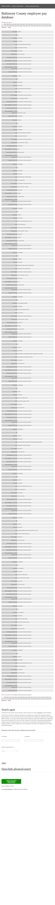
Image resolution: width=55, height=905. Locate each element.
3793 (45, 25)
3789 (34, 25)
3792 (42, 25)
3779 (8, 25)
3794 (48, 25)
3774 (44, 24)
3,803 (9, 27)
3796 (3, 27)
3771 (36, 24)
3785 (24, 25)
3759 (5, 24)
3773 (42, 24)
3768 (28, 24)
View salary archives (11, 781)
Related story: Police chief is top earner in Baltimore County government (18, 730)
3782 (16, 25)
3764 (18, 24)
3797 (5, 27)
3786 (26, 25)
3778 (5, 25)
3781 (13, 25)
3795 (50, 25)
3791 (40, 25)
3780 (10, 25)
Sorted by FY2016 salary (17, 6)
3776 (50, 24)
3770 (34, 24)
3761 (10, 24)
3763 (15, 24)
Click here (39, 712)
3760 (7, 24)
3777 (3, 25)
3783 (18, 25)
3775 (47, 24)
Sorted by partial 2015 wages (32, 6)
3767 (26, 24)
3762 (12, 24)
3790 (37, 25)
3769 (31, 24)
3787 (29, 25)
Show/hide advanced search (16, 768)
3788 (32, 25)
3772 (39, 24)
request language (8, 789)
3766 (23, 24)
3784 (21, 25)
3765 (20, 24)
